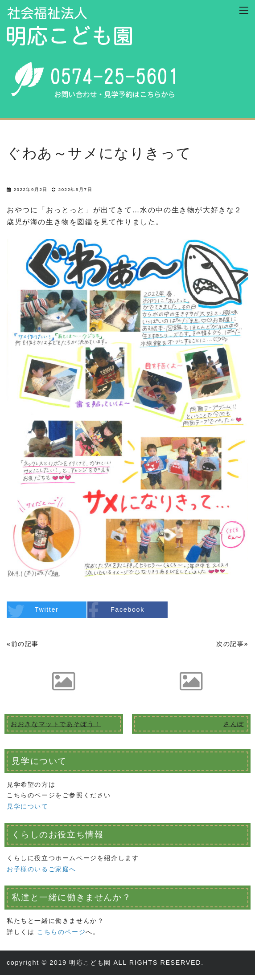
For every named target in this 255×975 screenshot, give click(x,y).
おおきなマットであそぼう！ (56, 723)
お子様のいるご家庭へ (41, 869)
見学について (28, 806)
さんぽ (233, 723)
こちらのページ (61, 931)
